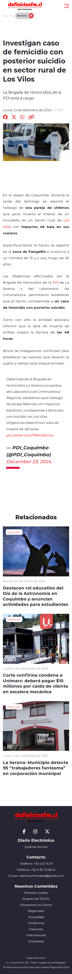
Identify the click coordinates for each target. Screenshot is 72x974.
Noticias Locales (36, 893)
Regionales (14, 532)
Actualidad (36, 917)
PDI (55, 282)
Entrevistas (36, 941)
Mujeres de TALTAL (36, 899)
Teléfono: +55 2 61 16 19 (36, 863)
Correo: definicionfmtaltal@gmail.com (36, 876)
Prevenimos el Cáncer (36, 905)
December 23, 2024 (28, 461)
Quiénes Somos (36, 847)
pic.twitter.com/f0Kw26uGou (30, 435)
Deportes (36, 929)
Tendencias (36, 923)
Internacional (36, 935)
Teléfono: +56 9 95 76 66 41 (36, 870)
